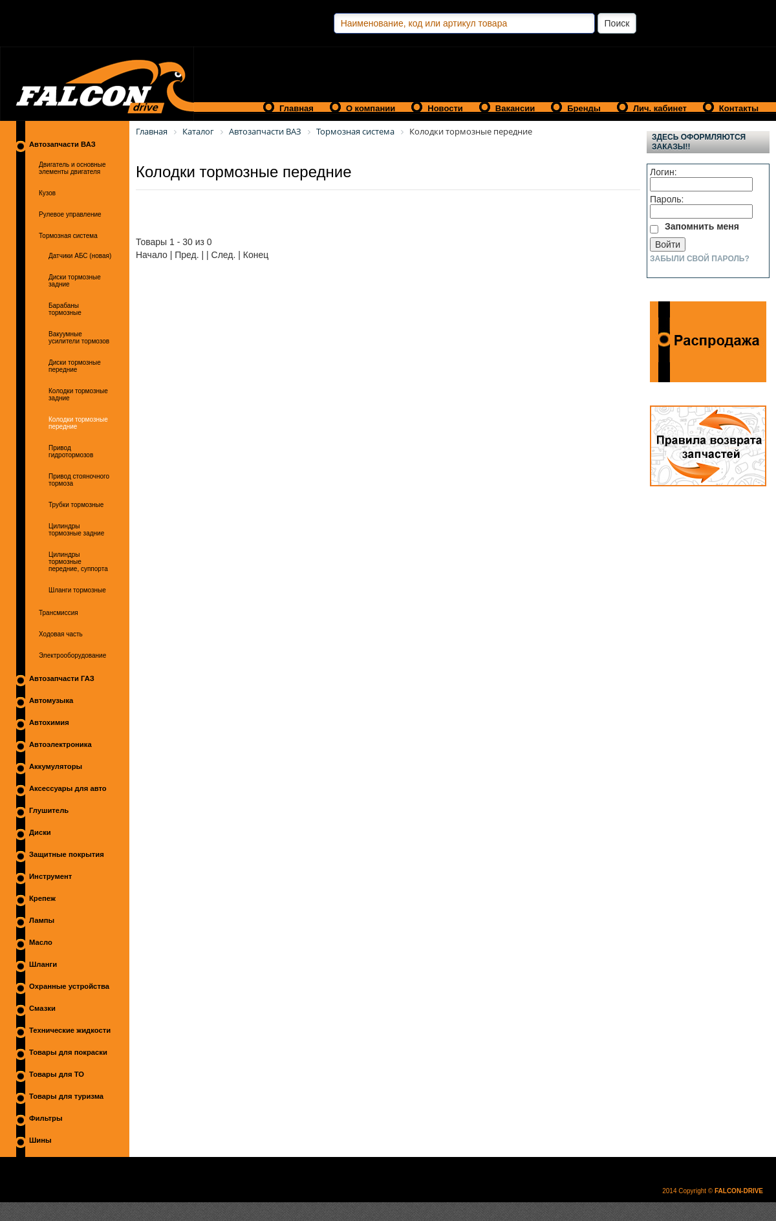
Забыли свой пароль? (699, 258)
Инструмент (50, 876)
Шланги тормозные (77, 590)
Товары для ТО (56, 1074)
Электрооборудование (72, 655)
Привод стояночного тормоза (78, 480)
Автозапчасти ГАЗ (61, 678)
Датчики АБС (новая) (79, 255)
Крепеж (42, 898)
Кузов (47, 193)
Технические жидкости (70, 1030)
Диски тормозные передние (74, 366)
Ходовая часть (61, 634)
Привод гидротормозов (70, 451)
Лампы (41, 920)
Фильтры (46, 1118)
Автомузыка (51, 700)
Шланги (43, 964)
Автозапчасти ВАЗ (62, 144)
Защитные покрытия (66, 854)
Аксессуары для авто (68, 788)
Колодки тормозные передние (78, 423)
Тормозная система (68, 235)
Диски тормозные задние (74, 281)
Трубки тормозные (75, 504)
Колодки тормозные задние (78, 394)
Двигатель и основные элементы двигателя (72, 168)
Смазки (42, 1008)
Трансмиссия (58, 612)
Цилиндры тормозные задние (76, 530)
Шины (40, 1140)
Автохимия (49, 722)
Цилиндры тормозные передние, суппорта (78, 561)
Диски (40, 832)
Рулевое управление (70, 214)
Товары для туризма (66, 1096)
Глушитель (49, 810)
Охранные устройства (69, 986)
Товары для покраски (68, 1052)
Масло (40, 942)
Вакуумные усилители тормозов (78, 337)
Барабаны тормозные (64, 309)
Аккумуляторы (55, 766)
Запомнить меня (702, 226)
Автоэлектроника (60, 744)
